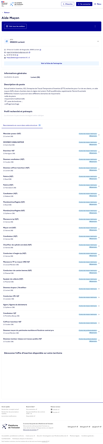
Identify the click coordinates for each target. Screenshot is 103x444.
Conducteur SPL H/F (11, 296)
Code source (29, 436)
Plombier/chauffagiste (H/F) (14, 202)
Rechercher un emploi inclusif (10, 409)
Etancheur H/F (8, 150)
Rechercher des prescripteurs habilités (10, 413)
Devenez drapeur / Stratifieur (14, 287)
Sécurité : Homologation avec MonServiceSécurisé (51, 436)
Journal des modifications (9, 416)
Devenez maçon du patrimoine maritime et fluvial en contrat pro (28, 330)
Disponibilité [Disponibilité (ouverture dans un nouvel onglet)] (29, 416)
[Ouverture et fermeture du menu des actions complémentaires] (95, 26)
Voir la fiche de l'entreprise (51, 63)
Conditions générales (87, 436)
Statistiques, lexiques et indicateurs (22, 439)
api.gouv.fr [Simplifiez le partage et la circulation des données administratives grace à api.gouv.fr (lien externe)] (95, 427)
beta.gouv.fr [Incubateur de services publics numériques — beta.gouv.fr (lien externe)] (72, 427)
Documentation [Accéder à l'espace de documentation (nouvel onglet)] (30, 409)
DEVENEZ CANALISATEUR (13, 142)
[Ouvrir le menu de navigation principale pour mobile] (96, 4)
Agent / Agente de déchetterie (15, 304)
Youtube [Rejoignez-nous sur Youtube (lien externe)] (54, 412)
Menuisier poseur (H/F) (12, 133)
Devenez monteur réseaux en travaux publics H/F (22, 339)
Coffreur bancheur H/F (12, 322)
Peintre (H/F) (8, 176)
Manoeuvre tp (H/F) (11, 219)
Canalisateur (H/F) (10, 193)
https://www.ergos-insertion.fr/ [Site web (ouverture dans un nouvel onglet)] (17, 58)
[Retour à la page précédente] (6, 12)
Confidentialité (6, 439)
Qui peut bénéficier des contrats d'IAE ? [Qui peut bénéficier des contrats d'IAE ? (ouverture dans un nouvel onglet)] (35, 413)
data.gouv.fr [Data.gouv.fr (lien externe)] (84, 427)
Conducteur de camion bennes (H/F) (17, 270)
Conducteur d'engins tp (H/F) (14, 253)
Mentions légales (74, 436)
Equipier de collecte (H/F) (13, 279)
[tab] (22, 125)
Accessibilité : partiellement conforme (13, 436)
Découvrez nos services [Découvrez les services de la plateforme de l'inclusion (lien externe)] (30, 430)
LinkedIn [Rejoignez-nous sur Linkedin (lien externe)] (54, 409)
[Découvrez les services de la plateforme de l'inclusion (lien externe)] (11, 426)
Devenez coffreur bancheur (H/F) (16, 168)
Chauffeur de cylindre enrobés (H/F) (17, 245)
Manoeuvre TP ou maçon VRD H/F (16, 262)
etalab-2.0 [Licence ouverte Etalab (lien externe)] (45, 441)
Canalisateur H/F (9, 313)
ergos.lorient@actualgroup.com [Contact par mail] (17, 52)
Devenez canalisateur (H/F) (13, 159)
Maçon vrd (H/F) (9, 227)
